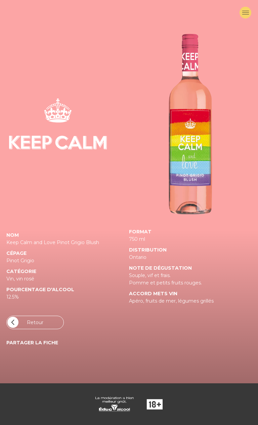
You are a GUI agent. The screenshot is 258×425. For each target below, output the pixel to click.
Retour (25, 322)
